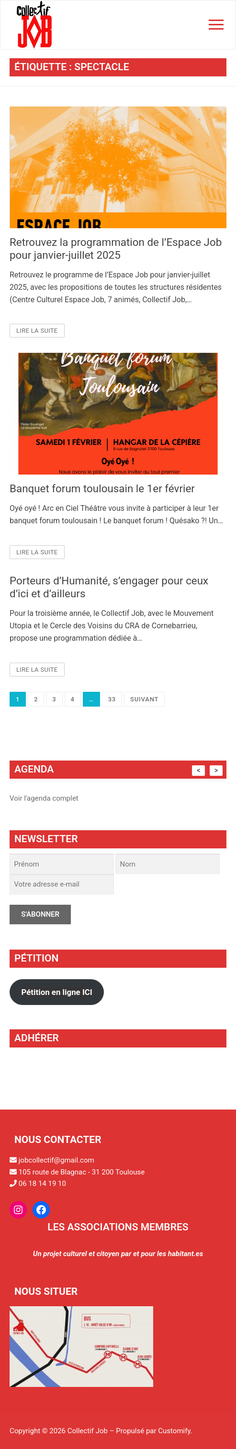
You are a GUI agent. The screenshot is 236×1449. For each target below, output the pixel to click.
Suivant (144, 699)
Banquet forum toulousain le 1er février (102, 488)
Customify (174, 1431)
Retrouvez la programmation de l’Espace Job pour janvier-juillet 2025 (116, 248)
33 (112, 699)
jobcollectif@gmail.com (56, 1160)
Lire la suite (37, 330)
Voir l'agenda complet (44, 798)
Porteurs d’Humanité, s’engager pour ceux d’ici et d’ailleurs (109, 587)
